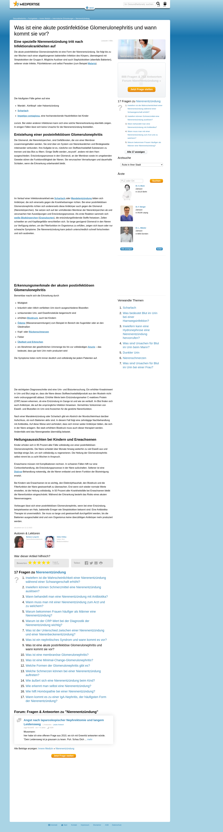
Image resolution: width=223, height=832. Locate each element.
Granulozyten (46, 218)
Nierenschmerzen (134, 358)
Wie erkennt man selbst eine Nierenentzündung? (58, 686)
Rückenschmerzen (39, 332)
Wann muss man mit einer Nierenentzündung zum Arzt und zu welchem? (143, 134)
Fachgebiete (33, 19)
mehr (89, 739)
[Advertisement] (58, 80)
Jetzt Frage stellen (64, 756)
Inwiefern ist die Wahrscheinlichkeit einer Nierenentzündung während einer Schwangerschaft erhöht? (145, 108)
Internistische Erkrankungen (63, 19)
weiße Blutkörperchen (26, 218)
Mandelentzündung (81, 198)
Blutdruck (32, 318)
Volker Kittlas (61, 537)
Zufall (159, 249)
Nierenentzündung (82, 19)
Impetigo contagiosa (29, 116)
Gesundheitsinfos (19, 19)
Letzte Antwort (58, 725)
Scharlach (23, 110)
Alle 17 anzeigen (136, 152)
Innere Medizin (45, 19)
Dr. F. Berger (141, 207)
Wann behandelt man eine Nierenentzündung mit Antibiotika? (67, 596)
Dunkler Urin (131, 352)
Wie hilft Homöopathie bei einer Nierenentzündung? (60, 691)
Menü (90, 7)
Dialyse (18, 471)
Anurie (91, 347)
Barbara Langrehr (32, 537)
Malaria (92, 63)
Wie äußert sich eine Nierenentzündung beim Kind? (60, 680)
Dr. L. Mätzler (141, 228)
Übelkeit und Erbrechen (30, 342)
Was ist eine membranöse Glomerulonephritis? (57, 655)
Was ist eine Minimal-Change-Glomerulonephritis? (59, 660)
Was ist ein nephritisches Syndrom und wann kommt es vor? (66, 640)
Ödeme (21, 323)
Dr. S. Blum (140, 186)
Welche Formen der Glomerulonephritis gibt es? (58, 665)
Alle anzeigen (126, 249)
